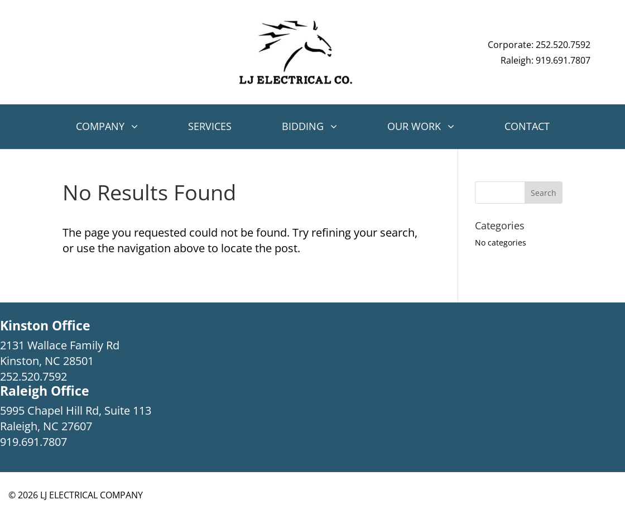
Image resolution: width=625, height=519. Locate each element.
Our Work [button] (414, 126)
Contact (527, 126)
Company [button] (100, 126)
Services (210, 126)
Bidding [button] (303, 126)
